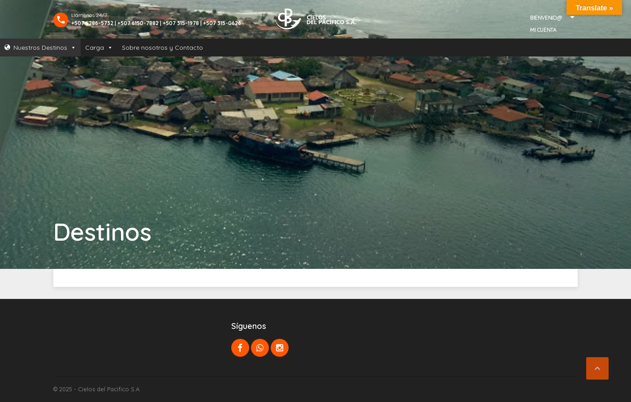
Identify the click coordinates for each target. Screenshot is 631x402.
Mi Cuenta (543, 29)
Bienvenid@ (546, 17)
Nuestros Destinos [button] (44, 47)
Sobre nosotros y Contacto (162, 47)
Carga (99, 47)
